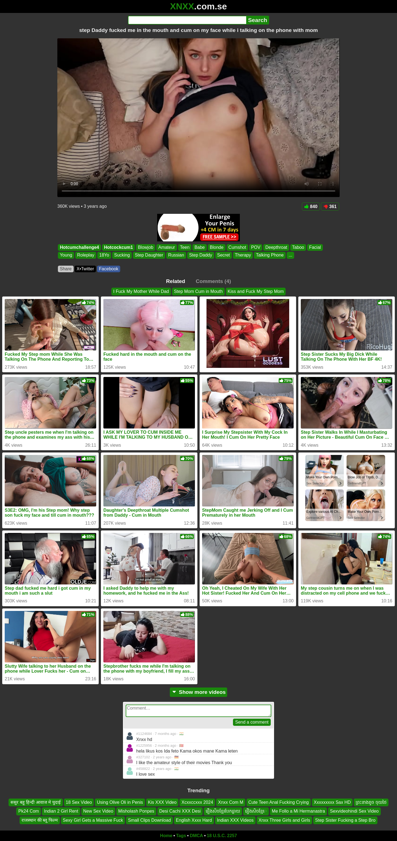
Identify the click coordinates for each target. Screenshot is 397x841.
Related (175, 281)
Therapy (243, 255)
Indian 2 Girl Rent (61, 811)
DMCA (196, 835)
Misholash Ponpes (136, 811)
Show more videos (198, 692)
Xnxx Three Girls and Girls (284, 820)
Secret (223, 255)
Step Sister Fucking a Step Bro (345, 820)
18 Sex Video (79, 802)
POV (256, 247)
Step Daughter (149, 255)
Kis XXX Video (162, 802)
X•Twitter (85, 268)
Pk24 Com (28, 811)
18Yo (104, 255)
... (290, 255)
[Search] (187, 20)
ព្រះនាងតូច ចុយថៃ (371, 802)
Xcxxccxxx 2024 (197, 802)
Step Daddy (200, 255)
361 (330, 206)
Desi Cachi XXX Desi (180, 811)
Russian (176, 255)
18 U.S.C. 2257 (222, 835)
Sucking (122, 255)
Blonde (217, 247)
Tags (181, 835)
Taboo (298, 247)
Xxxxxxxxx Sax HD (332, 802)
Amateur (166, 247)
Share (66, 268)
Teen (185, 247)
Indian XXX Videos (235, 820)
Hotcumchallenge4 (79, 247)
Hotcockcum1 (118, 247)
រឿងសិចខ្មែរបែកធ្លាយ (223, 811)
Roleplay (85, 255)
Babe (199, 247)
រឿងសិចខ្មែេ (256, 811)
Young (66, 255)
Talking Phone (270, 255)
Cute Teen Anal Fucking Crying (278, 802)
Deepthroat (276, 247)
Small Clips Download (149, 820)
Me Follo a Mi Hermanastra (298, 811)
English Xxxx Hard (194, 820)
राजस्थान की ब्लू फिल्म (40, 820)
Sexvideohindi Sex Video (354, 811)
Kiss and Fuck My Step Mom (256, 291)
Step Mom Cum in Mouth (198, 291)
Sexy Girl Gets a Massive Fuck (93, 820)
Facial (315, 247)
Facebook (108, 268)
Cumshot (237, 247)
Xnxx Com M (230, 802)
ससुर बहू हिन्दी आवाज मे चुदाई (35, 802)
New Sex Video (98, 811)
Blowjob (145, 247)
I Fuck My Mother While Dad (141, 291)
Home (166, 835)
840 (311, 206)
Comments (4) (213, 281)
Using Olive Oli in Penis (120, 802)
